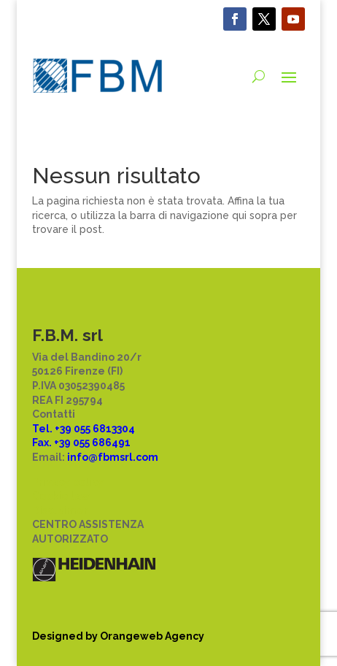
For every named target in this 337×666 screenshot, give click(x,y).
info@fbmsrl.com (112, 457)
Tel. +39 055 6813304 (83, 429)
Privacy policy (68, 482)
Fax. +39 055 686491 (81, 442)
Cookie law (61, 496)
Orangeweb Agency (152, 636)
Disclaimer (60, 510)
